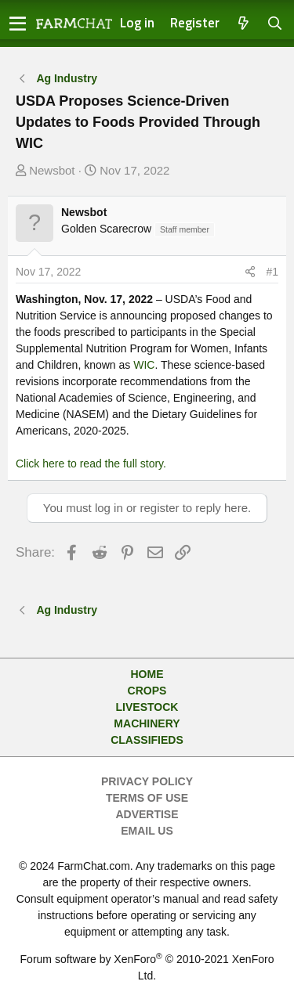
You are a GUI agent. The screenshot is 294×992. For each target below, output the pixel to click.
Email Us (147, 830)
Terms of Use (147, 798)
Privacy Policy (147, 781)
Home (147, 674)
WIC (143, 365)
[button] (17, 23)
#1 (272, 271)
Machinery (147, 723)
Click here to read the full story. (91, 463)
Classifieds (147, 740)
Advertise (146, 814)
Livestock (147, 707)
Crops (147, 690)
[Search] (275, 24)
